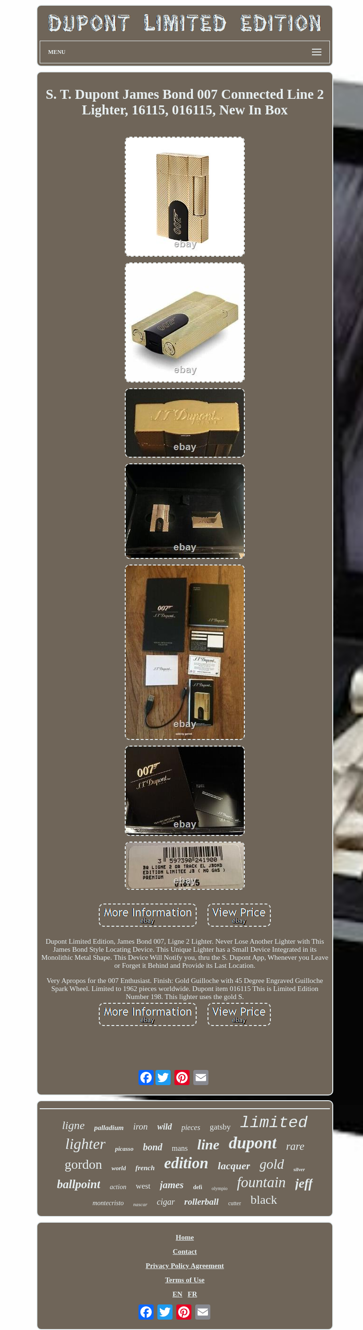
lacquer (234, 1166)
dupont (253, 1143)
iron (140, 1126)
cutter (234, 1203)
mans (180, 1148)
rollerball (201, 1202)
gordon (83, 1164)
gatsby (220, 1126)
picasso (124, 1148)
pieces (191, 1127)
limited (274, 1123)
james (171, 1185)
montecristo (108, 1203)
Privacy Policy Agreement (185, 1265)
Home (185, 1237)
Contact (185, 1251)
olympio (219, 1188)
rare (295, 1146)
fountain (261, 1182)
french (145, 1168)
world (119, 1168)
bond (152, 1147)
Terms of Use (185, 1280)
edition (186, 1163)
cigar (166, 1202)
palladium (109, 1127)
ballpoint (78, 1184)
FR (192, 1294)
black (264, 1200)
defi (197, 1187)
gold (271, 1164)
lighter (85, 1143)
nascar (140, 1204)
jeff (304, 1183)
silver (299, 1169)
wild (164, 1126)
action (118, 1187)
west (143, 1186)
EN (177, 1294)
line (208, 1144)
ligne (73, 1125)
